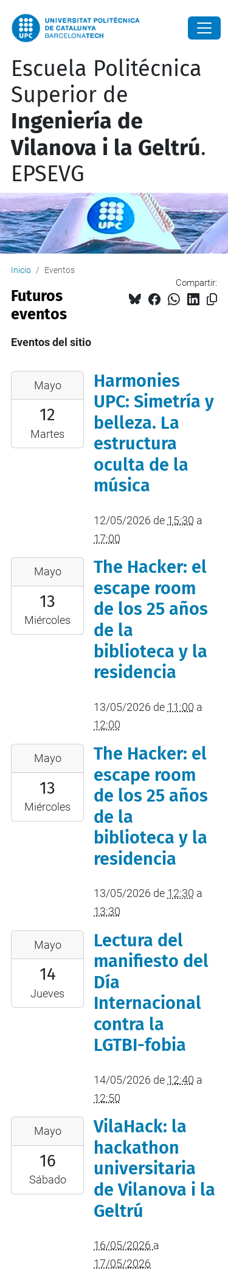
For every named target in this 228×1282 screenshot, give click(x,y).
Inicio (21, 270)
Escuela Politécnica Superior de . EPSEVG (108, 121)
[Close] (204, 28)
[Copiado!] (212, 300)
